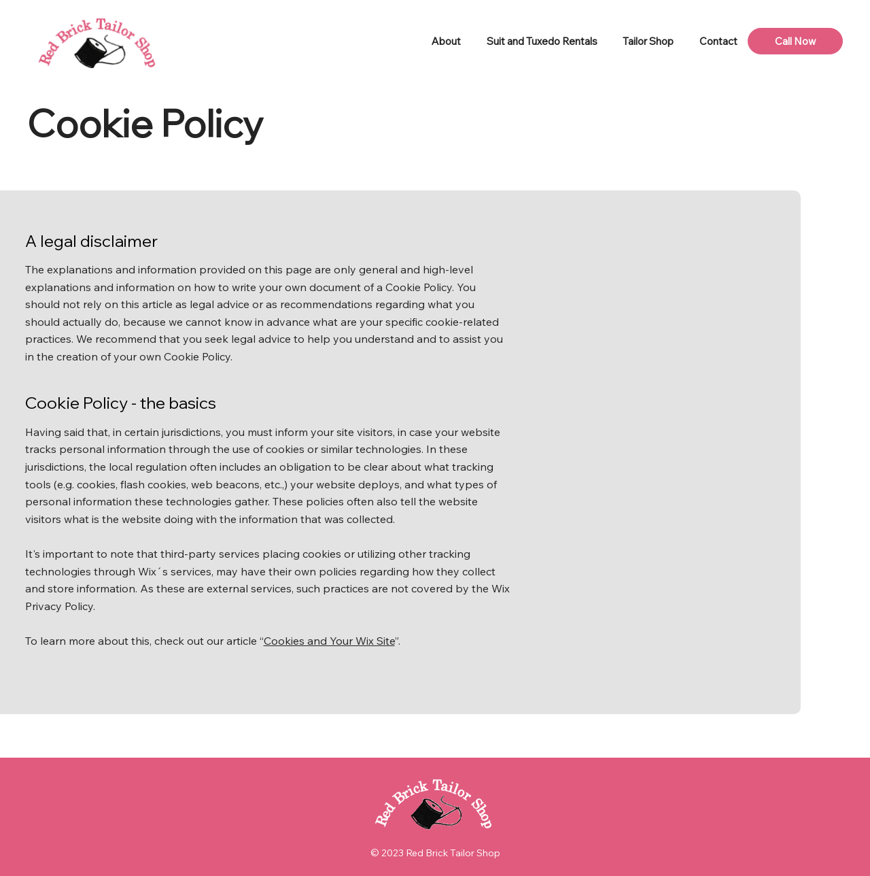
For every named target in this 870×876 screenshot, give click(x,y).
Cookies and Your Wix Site (329, 640)
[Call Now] (795, 41)
